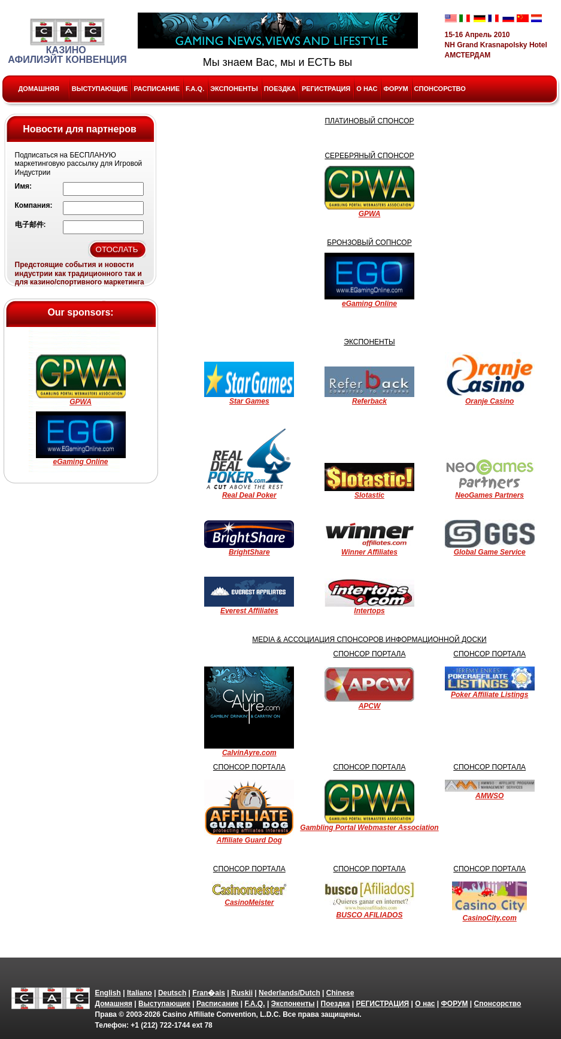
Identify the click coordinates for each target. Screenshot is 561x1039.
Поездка (280, 88)
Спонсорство (440, 88)
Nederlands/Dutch (289, 993)
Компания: (34, 205)
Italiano (139, 993)
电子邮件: (30, 224)
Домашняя (39, 88)
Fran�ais (208, 993)
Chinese (340, 993)
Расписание (157, 88)
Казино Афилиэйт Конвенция (67, 41)
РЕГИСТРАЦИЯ (326, 88)
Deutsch (172, 993)
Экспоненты (234, 88)
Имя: (23, 186)
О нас (366, 88)
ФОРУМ (395, 88)
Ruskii (242, 993)
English (108, 993)
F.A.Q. (195, 88)
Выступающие (100, 88)
